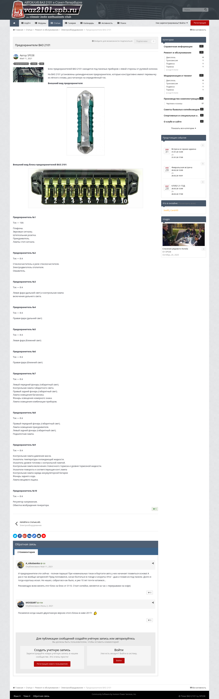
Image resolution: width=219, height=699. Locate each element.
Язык (17, 696)
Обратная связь (41, 696)
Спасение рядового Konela (175, 248)
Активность (107, 23)
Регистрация (200, 22)
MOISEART (31, 602)
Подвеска (184, 63)
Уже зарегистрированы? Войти (172, 23)
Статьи (56, 23)
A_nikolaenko (33, 563)
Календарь (88, 23)
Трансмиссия (184, 60)
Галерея (72, 23)
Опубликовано (39, 566)
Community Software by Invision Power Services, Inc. (114, 694)
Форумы (42, 23)
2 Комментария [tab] (26, 552)
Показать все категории (183, 128)
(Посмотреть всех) (187, 203)
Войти (119, 660)
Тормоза (184, 66)
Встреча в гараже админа (184, 149)
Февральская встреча (182, 167)
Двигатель (184, 57)
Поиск (123, 23)
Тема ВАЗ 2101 (188, 696)
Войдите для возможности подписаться (113, 41)
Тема (26, 696)
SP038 (30, 55)
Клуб (27, 23)
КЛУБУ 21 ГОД (178, 185)
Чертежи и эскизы (184, 103)
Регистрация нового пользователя (52, 664)
